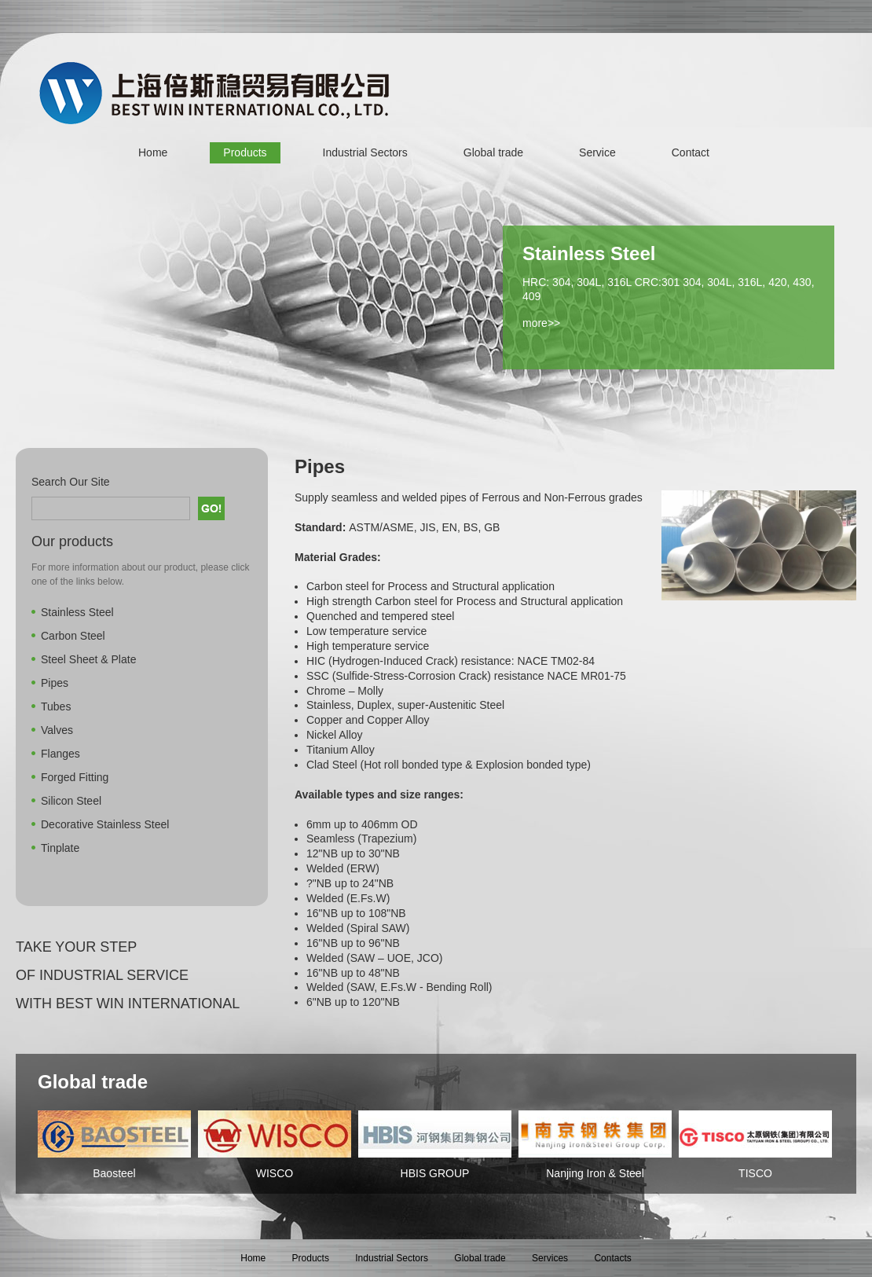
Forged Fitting (74, 777)
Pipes (54, 683)
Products (244, 152)
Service (597, 152)
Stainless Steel (77, 612)
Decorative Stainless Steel (105, 824)
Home (152, 152)
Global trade (493, 152)
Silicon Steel (71, 800)
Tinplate (60, 848)
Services (550, 1258)
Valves (57, 730)
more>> (541, 323)
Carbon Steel (73, 635)
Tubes (56, 706)
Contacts (612, 1258)
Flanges (60, 753)
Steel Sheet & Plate (88, 659)
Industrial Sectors (365, 152)
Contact (690, 152)
